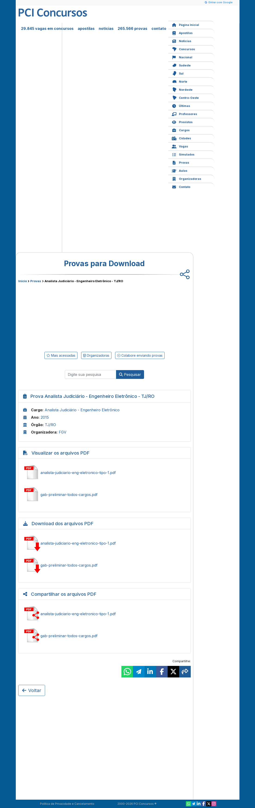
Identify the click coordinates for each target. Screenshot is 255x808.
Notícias (181, 40)
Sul (178, 73)
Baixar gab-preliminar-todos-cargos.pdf (104, 565)
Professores (184, 113)
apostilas (86, 28)
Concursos (183, 49)
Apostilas (182, 32)
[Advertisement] (66, 316)
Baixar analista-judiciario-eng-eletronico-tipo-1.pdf (104, 543)
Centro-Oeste (185, 97)
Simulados (183, 154)
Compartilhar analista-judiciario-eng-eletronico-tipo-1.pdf (104, 614)
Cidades (181, 138)
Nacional (182, 57)
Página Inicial (185, 24)
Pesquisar (130, 374)
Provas (180, 162)
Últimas (181, 105)
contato (158, 28)
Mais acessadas (60, 355)
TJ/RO (50, 424)
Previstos (182, 121)
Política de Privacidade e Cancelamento (67, 803)
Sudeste (181, 65)
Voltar (31, 690)
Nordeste (182, 89)
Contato (181, 186)
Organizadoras (186, 178)
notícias (106, 28)
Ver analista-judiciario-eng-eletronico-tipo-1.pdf (104, 472)
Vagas (180, 146)
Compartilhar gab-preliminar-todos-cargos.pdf (104, 636)
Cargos (181, 130)
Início (22, 281)
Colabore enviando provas (140, 355)
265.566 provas (132, 28)
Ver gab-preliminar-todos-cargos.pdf (104, 494)
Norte (179, 81)
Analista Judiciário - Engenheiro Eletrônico (82, 410)
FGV (62, 432)
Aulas (179, 170)
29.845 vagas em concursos (47, 28)
